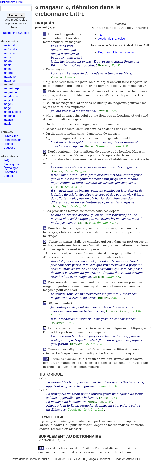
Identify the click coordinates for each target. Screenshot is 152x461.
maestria (9, 53)
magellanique (12, 111)
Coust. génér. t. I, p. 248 (86, 409)
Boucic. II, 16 (107, 386)
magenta (9, 115)
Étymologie (11, 168)
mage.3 (8, 108)
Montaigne (95, 401)
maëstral (9, 45)
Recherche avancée (16, 32)
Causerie (9, 147)
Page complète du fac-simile (116, 52)
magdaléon (11, 96)
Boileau (103, 65)
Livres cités (11, 135)
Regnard (76, 344)
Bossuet (56, 171)
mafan (8, 61)
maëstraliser (12, 49)
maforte (8, 72)
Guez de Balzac (117, 311)
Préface (9, 143)
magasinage (12, 88)
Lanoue (104, 398)
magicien (9, 119)
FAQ (6, 160)
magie (8, 123)
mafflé (8, 64)
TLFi (101, 34)
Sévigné (102, 111)
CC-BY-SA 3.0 (75, 459)
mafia (7, 68)
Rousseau (57, 323)
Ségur (55, 206)
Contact (9, 175)
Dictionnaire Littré (11, 2)
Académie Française (111, 38)
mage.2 (8, 104)
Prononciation (12, 139)
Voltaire (57, 77)
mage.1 (8, 100)
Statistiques (11, 164)
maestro (9, 57)
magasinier (11, 92)
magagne (10, 76)
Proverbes (10, 171)
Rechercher (16, 15)
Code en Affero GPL (127, 459)
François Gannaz (98, 459)
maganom (10, 80)
